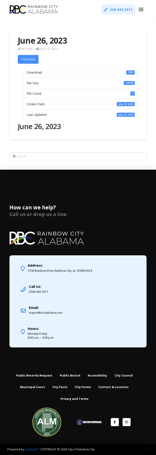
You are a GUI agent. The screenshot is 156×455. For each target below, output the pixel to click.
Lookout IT (32, 449)
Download (28, 59)
